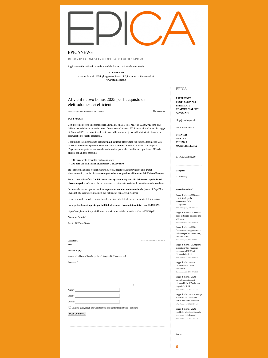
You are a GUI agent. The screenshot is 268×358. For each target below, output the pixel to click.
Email (71, 300)
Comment (73, 262)
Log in (179, 334)
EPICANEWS (80, 52)
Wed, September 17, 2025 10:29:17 (91, 111)
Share (70, 244)
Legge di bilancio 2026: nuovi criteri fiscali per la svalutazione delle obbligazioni (188, 201)
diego (77, 111)
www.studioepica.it (116, 80)
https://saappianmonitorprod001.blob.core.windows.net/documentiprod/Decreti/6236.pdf (111, 211)
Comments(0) (73, 240)
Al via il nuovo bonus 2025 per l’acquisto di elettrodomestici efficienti (106, 102)
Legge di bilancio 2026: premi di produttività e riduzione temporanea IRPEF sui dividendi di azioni (188, 251)
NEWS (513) (181, 176)
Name (71, 294)
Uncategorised (159, 111)
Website (71, 306)
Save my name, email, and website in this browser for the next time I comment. (105, 312)
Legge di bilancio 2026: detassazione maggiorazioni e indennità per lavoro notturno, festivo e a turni (188, 233)
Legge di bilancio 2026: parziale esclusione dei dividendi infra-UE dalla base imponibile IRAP (188, 283)
